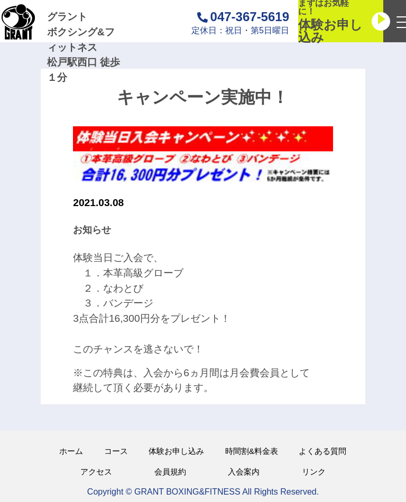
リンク (314, 471)
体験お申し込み (176, 451)
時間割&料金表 (251, 451)
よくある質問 (322, 451)
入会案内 (244, 471)
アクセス (96, 471)
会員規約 (170, 471)
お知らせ (92, 230)
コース (116, 451)
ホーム (71, 451)
